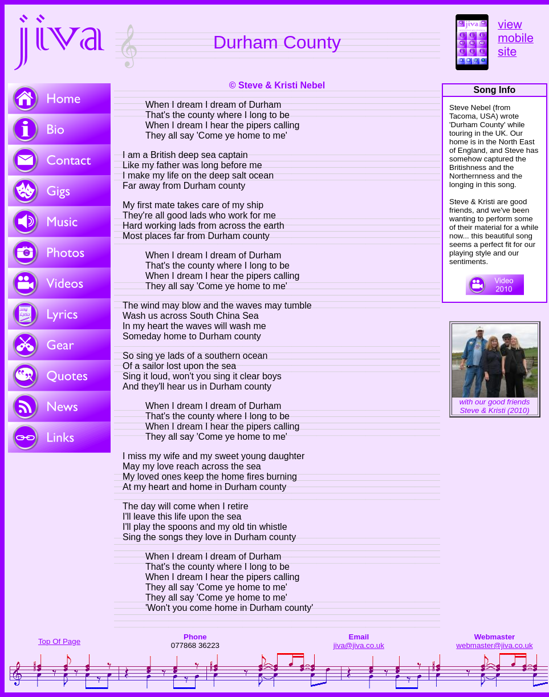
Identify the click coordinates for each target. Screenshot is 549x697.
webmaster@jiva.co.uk (494, 645)
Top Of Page (59, 641)
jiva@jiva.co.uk (359, 645)
